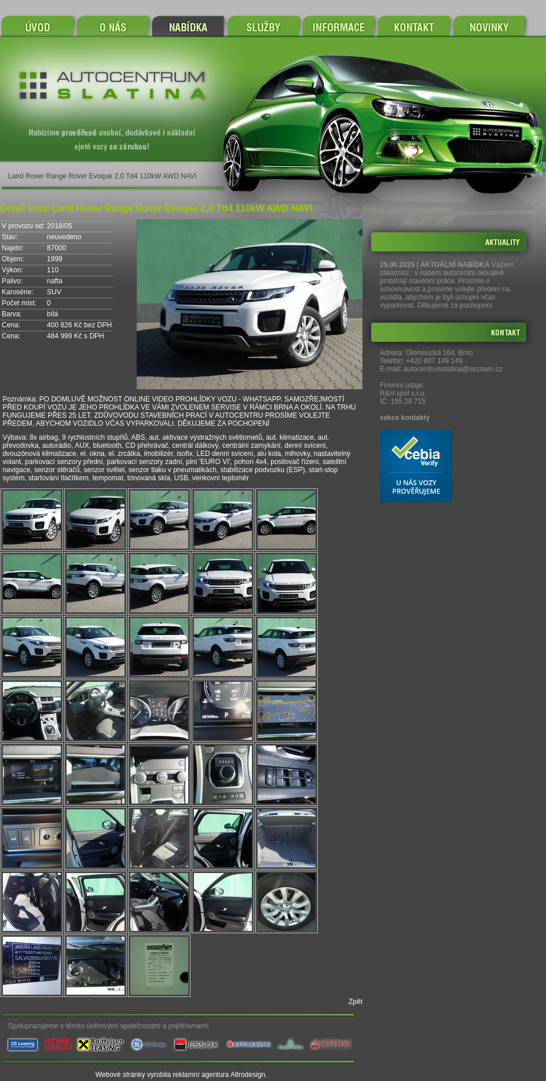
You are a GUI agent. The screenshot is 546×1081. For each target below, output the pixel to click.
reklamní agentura (201, 1075)
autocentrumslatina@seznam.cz (453, 369)
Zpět (355, 1002)
